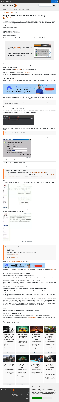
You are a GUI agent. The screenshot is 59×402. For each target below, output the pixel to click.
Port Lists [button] (10, 9)
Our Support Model (15, 395)
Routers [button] (4, 9)
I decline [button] (39, 397)
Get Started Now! (11, 51)
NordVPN (15, 96)
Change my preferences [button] (47, 397)
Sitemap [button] (28, 9)
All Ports (27, 398)
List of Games (15, 254)
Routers (8, 12)
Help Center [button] (21, 9)
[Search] (45, 5)
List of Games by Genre (19, 256)
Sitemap (27, 392)
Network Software (29, 395)
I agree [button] (34, 397)
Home (4, 12)
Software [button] (16, 9)
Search (54, 5)
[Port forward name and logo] (6, 1)
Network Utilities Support (17, 394)
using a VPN (13, 80)
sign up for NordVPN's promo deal (15, 261)
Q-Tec (12, 12)
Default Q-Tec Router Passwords (38, 172)
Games (27, 399)
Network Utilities (16, 47)
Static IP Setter (18, 69)
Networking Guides (16, 397)
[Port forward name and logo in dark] (10, 5)
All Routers (28, 397)
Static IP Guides (27, 72)
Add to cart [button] (55, 1)
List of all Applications (14, 257)
